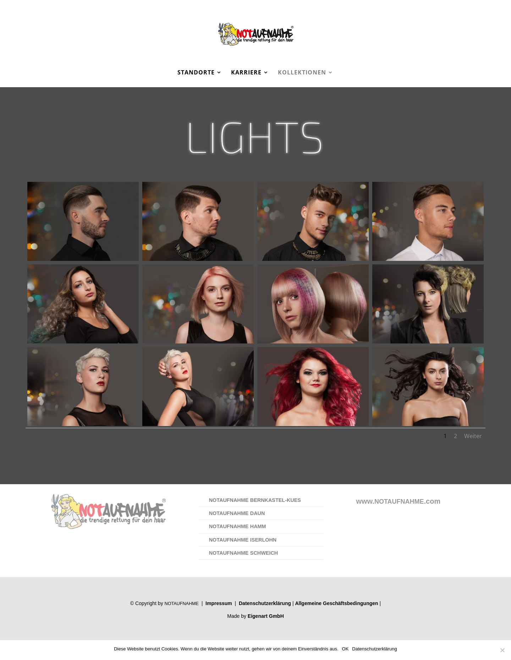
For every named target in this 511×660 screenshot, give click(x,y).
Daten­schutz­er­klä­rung (265, 603)
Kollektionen (302, 73)
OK (345, 648)
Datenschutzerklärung (374, 648)
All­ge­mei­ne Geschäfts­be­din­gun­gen (336, 603)
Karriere (246, 73)
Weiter (473, 436)
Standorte (196, 73)
